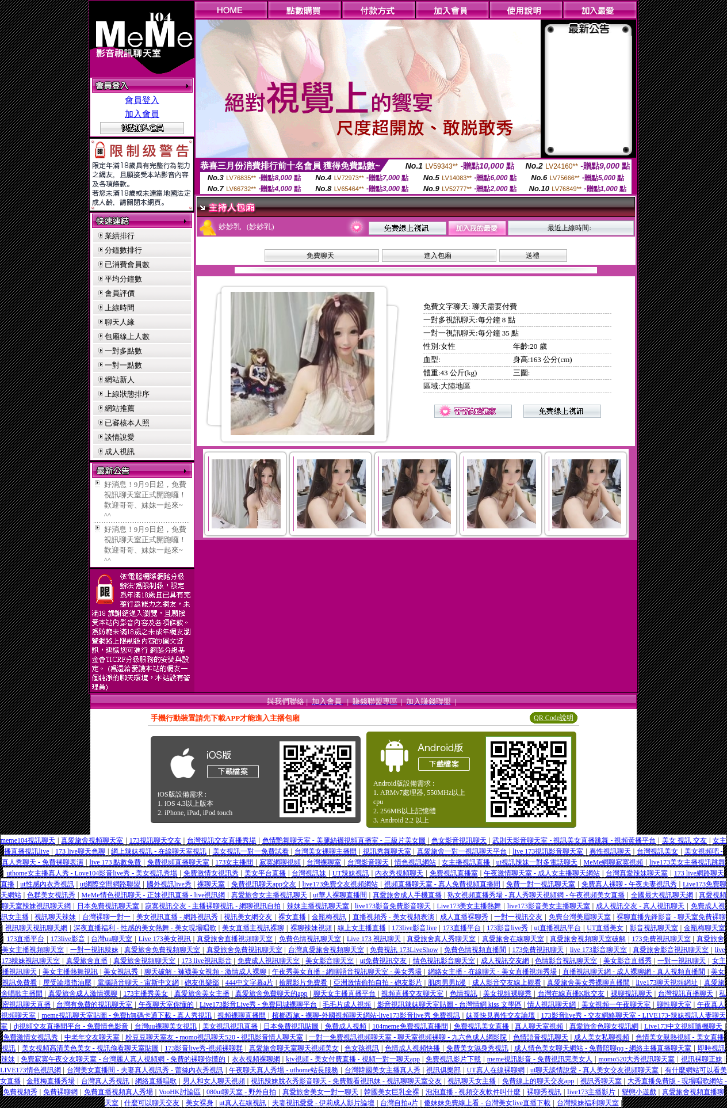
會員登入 (142, 100)
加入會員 (142, 114)
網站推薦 (120, 408)
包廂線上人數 (127, 336)
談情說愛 (120, 437)
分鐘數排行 (123, 250)
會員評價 (120, 293)
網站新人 (120, 379)
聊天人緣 (120, 322)
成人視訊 (120, 451)
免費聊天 (320, 256)
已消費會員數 (127, 264)
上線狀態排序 (127, 394)
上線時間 (120, 307)
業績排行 (120, 235)
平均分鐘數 (123, 279)
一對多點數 (123, 351)
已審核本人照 (127, 422)
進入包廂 (437, 256)
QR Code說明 (553, 718)
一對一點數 (123, 365)
